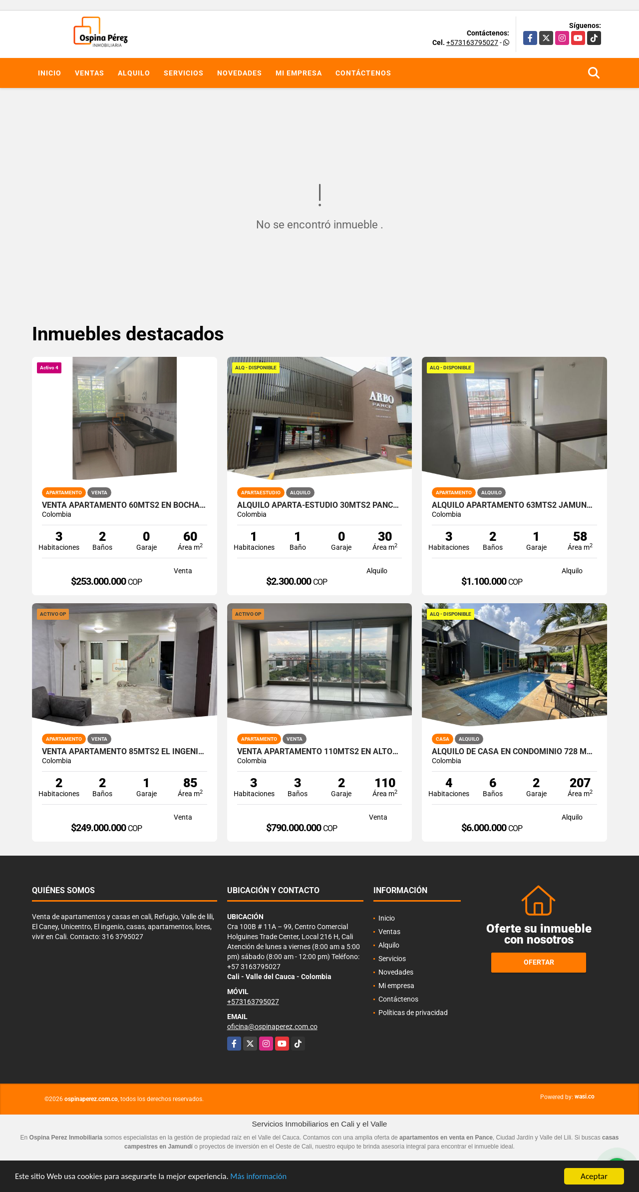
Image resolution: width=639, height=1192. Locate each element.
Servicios (184, 73)
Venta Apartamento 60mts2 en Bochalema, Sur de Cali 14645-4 (124, 505)
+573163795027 (472, 42)
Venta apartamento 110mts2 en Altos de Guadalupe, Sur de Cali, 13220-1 (319, 752)
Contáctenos (363, 73)
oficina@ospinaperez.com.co (272, 1027)
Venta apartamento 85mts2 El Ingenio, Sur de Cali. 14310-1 (124, 752)
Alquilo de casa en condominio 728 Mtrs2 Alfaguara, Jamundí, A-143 (514, 752)
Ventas (89, 73)
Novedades (239, 73)
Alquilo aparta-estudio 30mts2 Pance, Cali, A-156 (319, 505)
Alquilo (134, 73)
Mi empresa (299, 73)
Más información (266, 1178)
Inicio (49, 73)
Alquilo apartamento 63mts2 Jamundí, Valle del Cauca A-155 (514, 505)
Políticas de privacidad (413, 1013)
